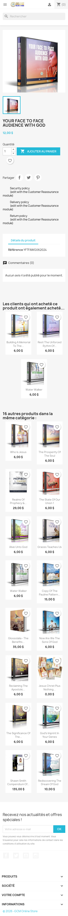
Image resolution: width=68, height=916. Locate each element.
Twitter (16, 855)
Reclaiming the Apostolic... (18, 687)
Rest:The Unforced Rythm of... (49, 344)
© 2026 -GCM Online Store (20, 911)
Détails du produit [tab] (23, 240)
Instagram (36, 855)
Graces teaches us (50, 547)
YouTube (26, 855)
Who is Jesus (18, 452)
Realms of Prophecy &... (18, 501)
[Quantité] (7, 151)
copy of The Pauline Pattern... (49, 592)
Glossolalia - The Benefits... (18, 640)
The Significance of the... (18, 734)
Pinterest (38, 177)
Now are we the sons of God (49, 640)
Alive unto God (18, 547)
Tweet (28, 177)
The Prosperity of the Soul (50, 453)
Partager (19, 177)
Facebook (6, 855)
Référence (15, 250)
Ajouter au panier (38, 151)
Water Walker (34, 389)
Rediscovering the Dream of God (49, 782)
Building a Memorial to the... (18, 344)
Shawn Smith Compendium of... (18, 782)
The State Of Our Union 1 (49, 501)
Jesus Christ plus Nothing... (49, 687)
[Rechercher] (34, 16)
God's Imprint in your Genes (49, 734)
